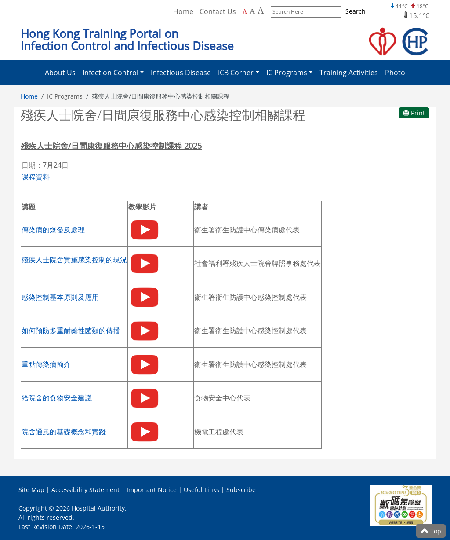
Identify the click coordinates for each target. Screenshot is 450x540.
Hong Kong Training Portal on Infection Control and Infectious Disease (127, 40)
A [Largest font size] (261, 10)
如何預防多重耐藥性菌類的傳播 (71, 330)
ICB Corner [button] (236, 72)
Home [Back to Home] (183, 11)
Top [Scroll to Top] (431, 531)
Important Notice (152, 489)
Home (29, 96)
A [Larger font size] (252, 11)
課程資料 (36, 177)
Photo (395, 72)
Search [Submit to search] (355, 11)
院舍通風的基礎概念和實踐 (64, 432)
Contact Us (218, 11)
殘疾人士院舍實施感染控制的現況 (74, 259)
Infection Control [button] (110, 72)
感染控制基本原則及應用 (60, 297)
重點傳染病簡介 (46, 364)
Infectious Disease (181, 72)
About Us (60, 72)
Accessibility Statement (85, 489)
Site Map (31, 489)
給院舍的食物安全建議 (57, 398)
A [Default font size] (245, 11)
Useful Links (201, 489)
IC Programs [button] (286, 72)
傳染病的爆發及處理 (53, 230)
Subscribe (241, 489)
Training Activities (348, 72)
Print (414, 113)
